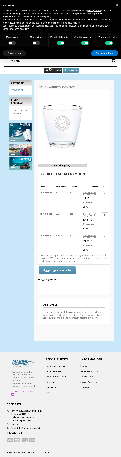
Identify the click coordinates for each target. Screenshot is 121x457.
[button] (116, 5)
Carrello (57, 70)
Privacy (83, 365)
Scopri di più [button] (14, 53)
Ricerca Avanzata (88, 381)
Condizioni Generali (55, 365)
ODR (48, 392)
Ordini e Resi (52, 387)
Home (40, 86)
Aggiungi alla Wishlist (51, 279)
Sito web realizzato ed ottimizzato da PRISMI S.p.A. (28, 452)
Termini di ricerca (88, 376)
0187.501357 (21, 424)
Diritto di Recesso (54, 371)
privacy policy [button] (94, 10)
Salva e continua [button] (104, 53)
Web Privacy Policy (89, 371)
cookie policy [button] (44, 16)
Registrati (50, 381)
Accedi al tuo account (56, 376)
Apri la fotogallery (62, 165)
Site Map (84, 387)
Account (73, 70)
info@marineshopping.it (28, 428)
